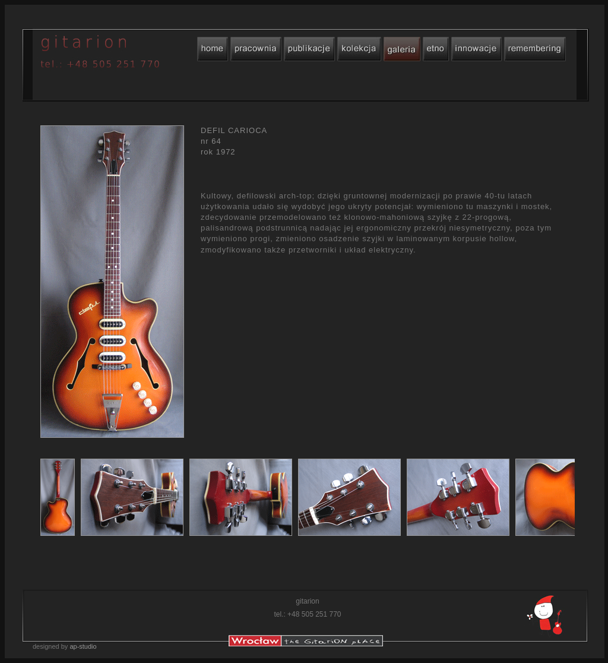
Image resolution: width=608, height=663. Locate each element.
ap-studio (82, 646)
